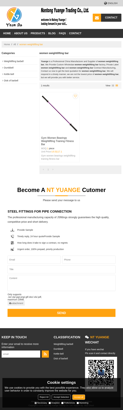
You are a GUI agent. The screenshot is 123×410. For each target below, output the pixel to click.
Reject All (44, 397)
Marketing (82, 403)
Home (7, 33)
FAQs (62, 33)
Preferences (68, 403)
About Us (21, 33)
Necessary (41, 403)
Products (38, 33)
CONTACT (111, 17)
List (113, 85)
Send (61, 313)
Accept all (78, 397)
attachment (16, 303)
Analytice (54, 403)
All (14, 44)
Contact (75, 33)
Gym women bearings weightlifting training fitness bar (57, 141)
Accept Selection (61, 397)
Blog (52, 33)
